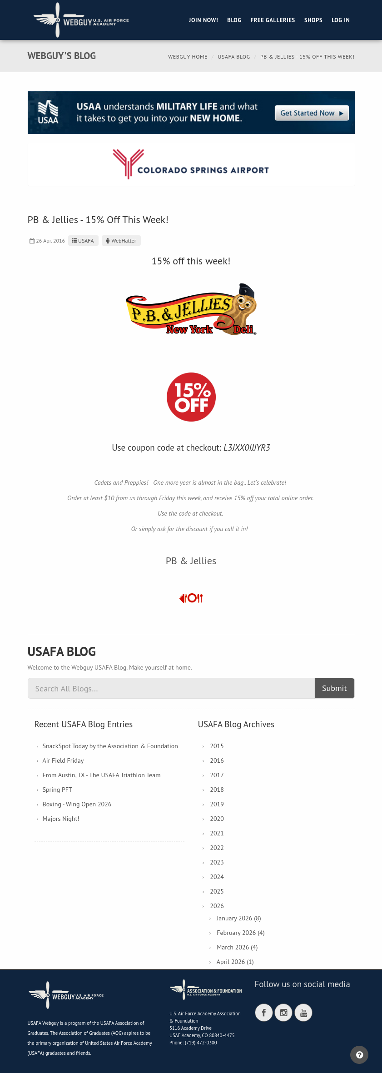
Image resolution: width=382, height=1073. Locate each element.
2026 (217, 906)
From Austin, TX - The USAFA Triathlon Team (102, 775)
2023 (217, 862)
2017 (217, 775)
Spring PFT (57, 789)
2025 (217, 891)
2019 (217, 804)
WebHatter (120, 240)
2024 (217, 877)
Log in (341, 20)
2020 (217, 819)
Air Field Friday (63, 760)
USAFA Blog (234, 56)
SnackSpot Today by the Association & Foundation (110, 746)
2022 (217, 848)
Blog (234, 20)
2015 (217, 746)
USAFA (82, 240)
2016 (217, 760)
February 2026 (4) (240, 933)
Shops (313, 20)
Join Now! (203, 20)
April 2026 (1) (235, 962)
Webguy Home (188, 56)
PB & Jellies (191, 560)
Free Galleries (273, 20)
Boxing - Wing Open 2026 (77, 804)
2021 (217, 833)
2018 (217, 789)
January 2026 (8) (239, 918)
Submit (334, 688)
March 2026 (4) (237, 947)
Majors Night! (61, 819)
